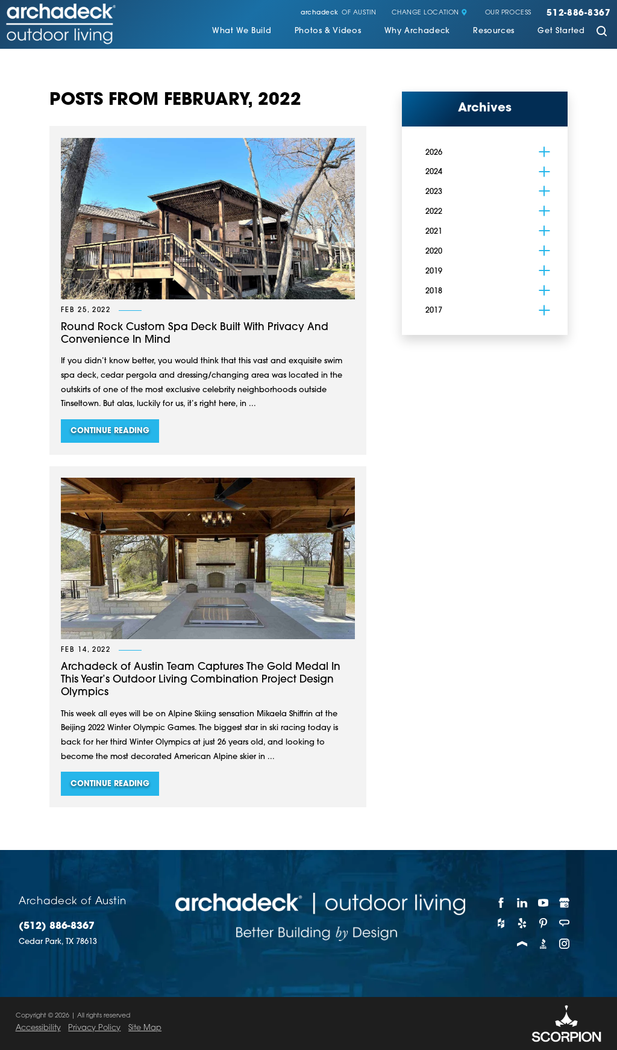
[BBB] (543, 944)
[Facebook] (501, 903)
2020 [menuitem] (433, 251)
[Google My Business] (564, 903)
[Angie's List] (564, 923)
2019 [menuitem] (433, 271)
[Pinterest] (543, 923)
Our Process (508, 13)
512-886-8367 (579, 14)
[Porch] (522, 944)
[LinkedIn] (522, 903)
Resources (494, 31)
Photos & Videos (328, 31)
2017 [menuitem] (433, 310)
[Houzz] (501, 923)
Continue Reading (109, 431)
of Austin (338, 13)
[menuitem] (241, 32)
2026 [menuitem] (433, 153)
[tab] (545, 152)
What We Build (241, 31)
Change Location (430, 13)
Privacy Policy (94, 1028)
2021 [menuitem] (433, 232)
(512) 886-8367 (57, 926)
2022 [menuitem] (433, 212)
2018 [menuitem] (433, 291)
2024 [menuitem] (433, 172)
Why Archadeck (417, 31)
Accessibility (38, 1028)
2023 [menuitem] (433, 192)
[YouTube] (543, 903)
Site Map (144, 1028)
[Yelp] (522, 923)
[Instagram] (564, 944)
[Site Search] (601, 32)
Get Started (560, 31)
